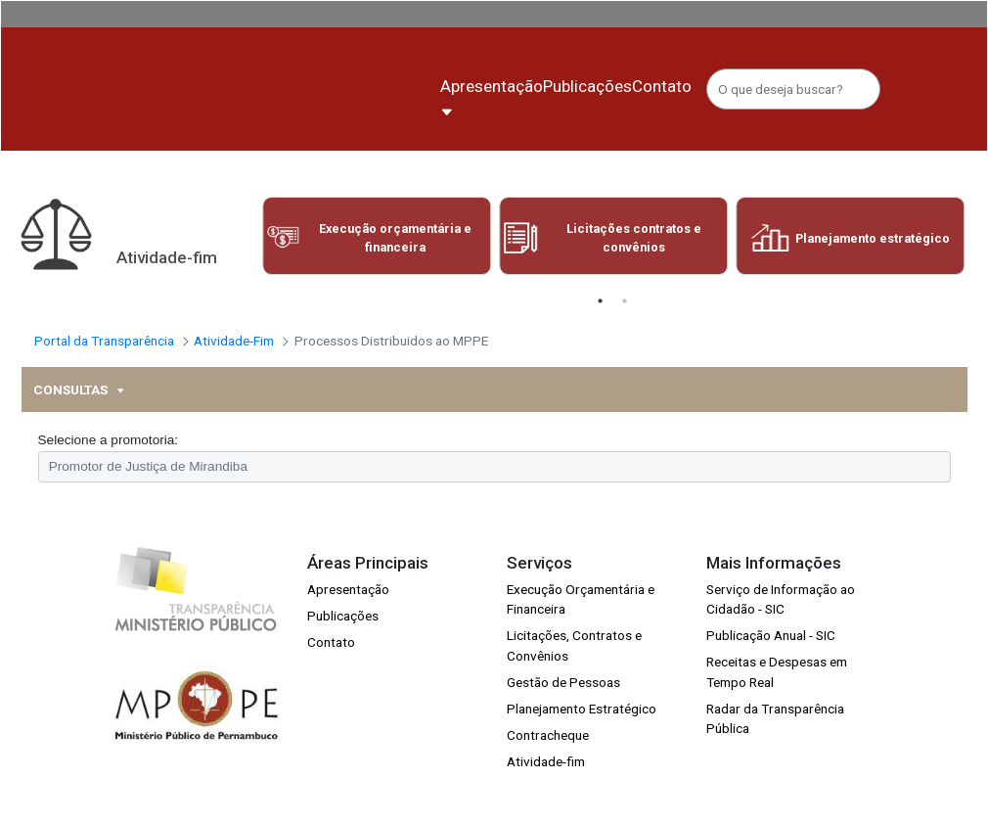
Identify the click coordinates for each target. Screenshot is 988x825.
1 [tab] (600, 318)
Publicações (343, 633)
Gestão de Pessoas (563, 700)
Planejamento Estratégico (581, 726)
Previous (246, 259)
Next (979, 259)
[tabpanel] (376, 253)
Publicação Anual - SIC (770, 654)
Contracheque (548, 753)
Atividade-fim (546, 780)
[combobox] (494, 484)
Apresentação (348, 607)
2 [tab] (624, 318)
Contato (331, 659)
